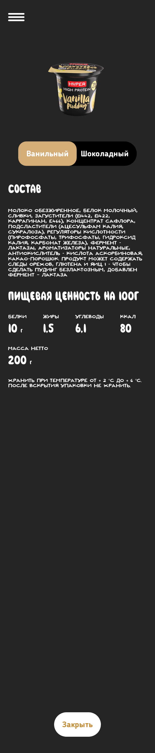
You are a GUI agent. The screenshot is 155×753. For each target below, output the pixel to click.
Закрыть (77, 724)
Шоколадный (105, 154)
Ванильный (47, 154)
